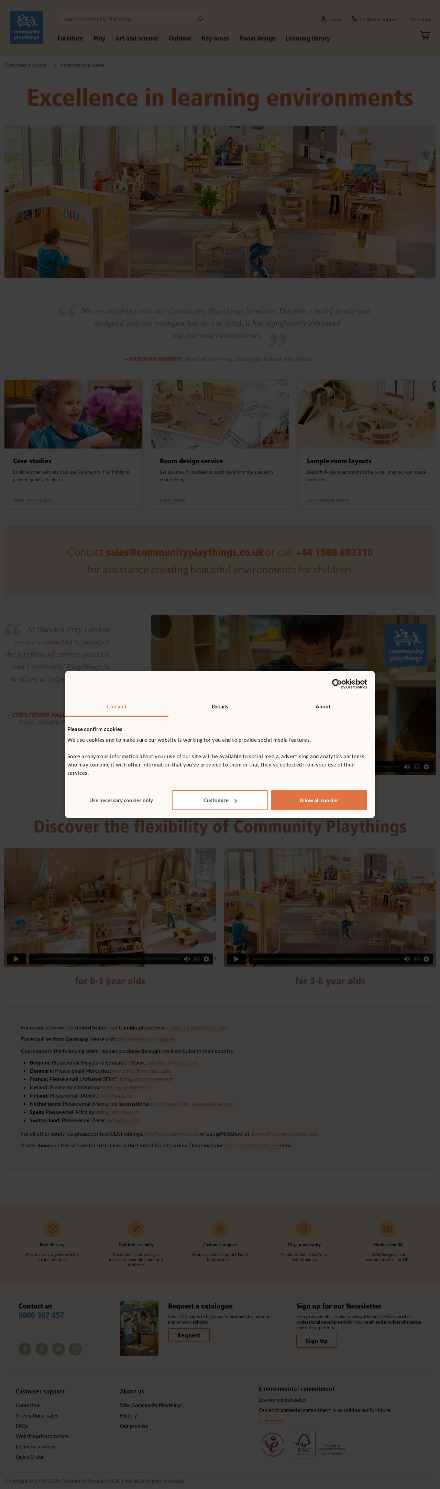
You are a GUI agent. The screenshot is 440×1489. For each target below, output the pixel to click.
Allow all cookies (319, 800)
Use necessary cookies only (121, 800)
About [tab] (323, 706)
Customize (220, 800)
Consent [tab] (117, 706)
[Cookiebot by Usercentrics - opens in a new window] (337, 684)
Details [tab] (220, 706)
